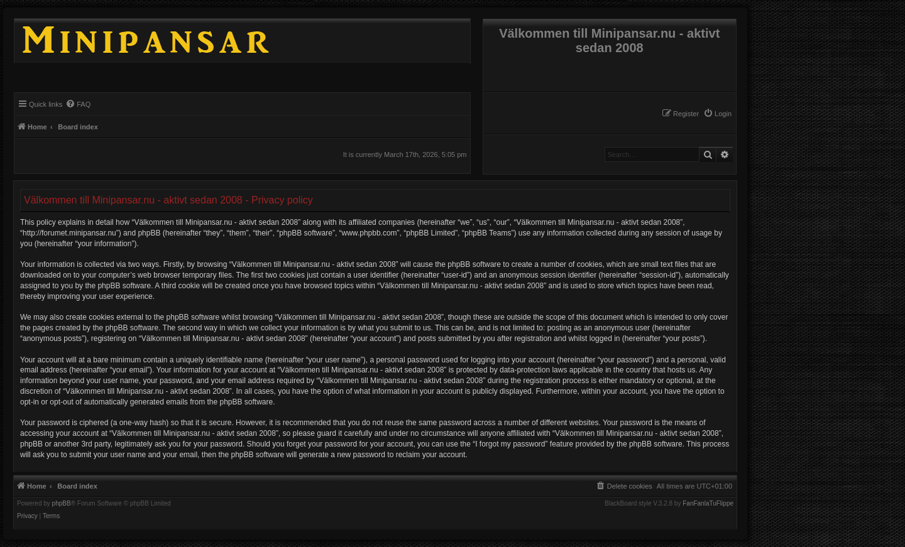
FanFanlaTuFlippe (708, 504)
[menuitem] (717, 113)
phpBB (61, 504)
